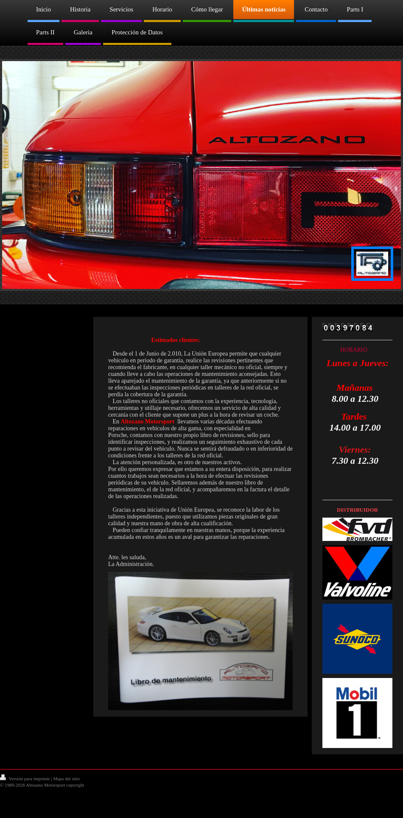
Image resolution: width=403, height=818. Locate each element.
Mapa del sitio (66, 778)
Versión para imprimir (25, 778)
